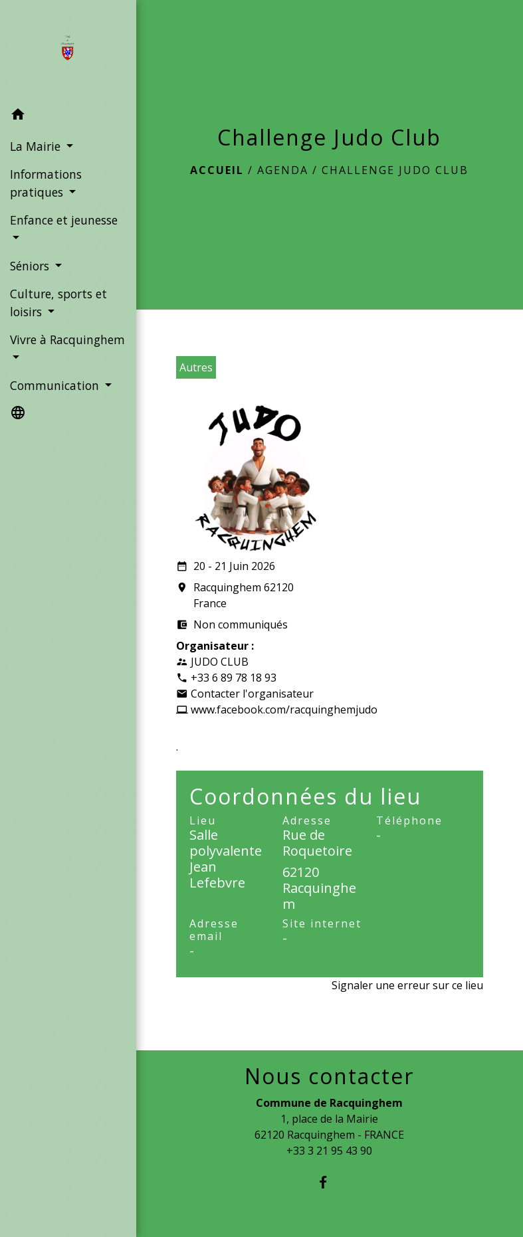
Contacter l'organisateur (252, 693)
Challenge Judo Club (395, 170)
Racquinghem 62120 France (235, 595)
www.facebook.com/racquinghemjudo (284, 709)
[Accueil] (67, 50)
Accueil (217, 170)
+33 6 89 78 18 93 (233, 677)
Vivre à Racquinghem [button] (67, 339)
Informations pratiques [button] (46, 182)
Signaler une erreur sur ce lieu (407, 985)
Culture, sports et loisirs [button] (58, 302)
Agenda (282, 170)
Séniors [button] (31, 266)
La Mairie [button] (37, 146)
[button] (68, 116)
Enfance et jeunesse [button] (64, 220)
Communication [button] (56, 385)
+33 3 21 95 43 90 (329, 1150)
